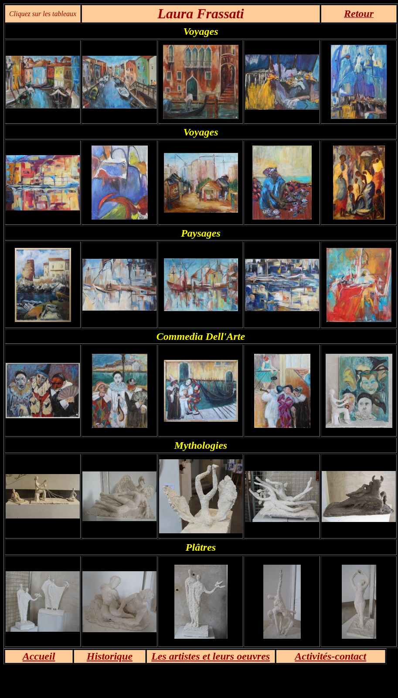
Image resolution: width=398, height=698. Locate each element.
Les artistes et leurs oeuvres (210, 656)
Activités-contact (330, 656)
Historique (110, 656)
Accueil (39, 656)
